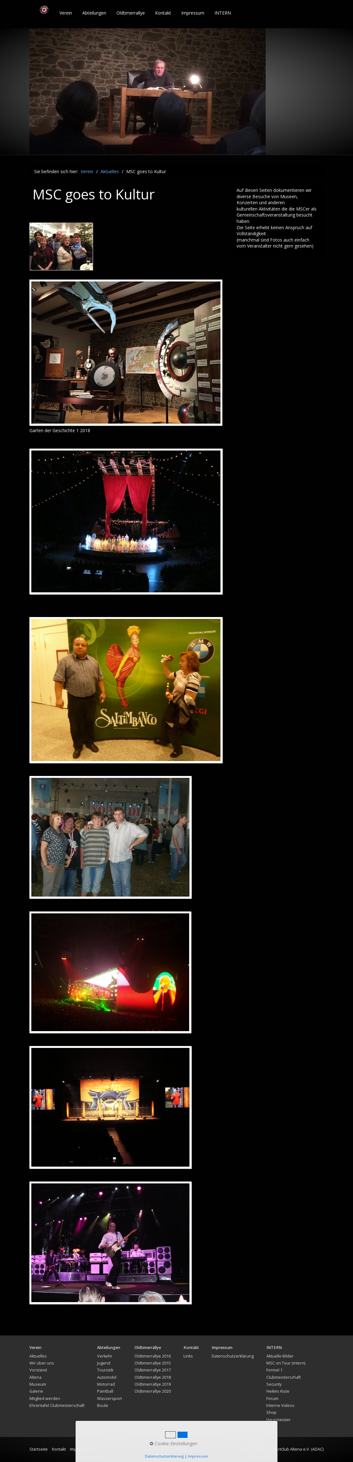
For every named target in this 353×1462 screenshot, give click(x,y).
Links (188, 1356)
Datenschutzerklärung (233, 1356)
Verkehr (104, 1356)
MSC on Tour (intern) (285, 1363)
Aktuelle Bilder (280, 1356)
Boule (102, 1405)
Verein (65, 13)
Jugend (103, 1363)
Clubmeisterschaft (283, 1377)
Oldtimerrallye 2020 (152, 1391)
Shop (271, 1412)
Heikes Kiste (277, 1391)
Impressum (192, 13)
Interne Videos (280, 1405)
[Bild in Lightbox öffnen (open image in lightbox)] (125, 352)
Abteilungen (94, 13)
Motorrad (106, 1384)
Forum (272, 1398)
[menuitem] (66, 13)
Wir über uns (41, 1363)
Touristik (105, 1370)
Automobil (106, 1377)
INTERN (222, 13)
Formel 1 (274, 1370)
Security (274, 1384)
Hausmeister (278, 1419)
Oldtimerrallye (130, 13)
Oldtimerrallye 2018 (152, 1377)
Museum (37, 1384)
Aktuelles (38, 1356)
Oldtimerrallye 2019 (152, 1384)
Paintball (105, 1391)
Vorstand (38, 1370)
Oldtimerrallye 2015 (152, 1363)
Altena (35, 1377)
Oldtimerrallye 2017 (152, 1370)
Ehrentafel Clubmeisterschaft (56, 1405)
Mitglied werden (44, 1398)
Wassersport (109, 1398)
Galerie (36, 1391)
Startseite (38, 1449)
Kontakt (163, 13)
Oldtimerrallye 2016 (152, 1356)
